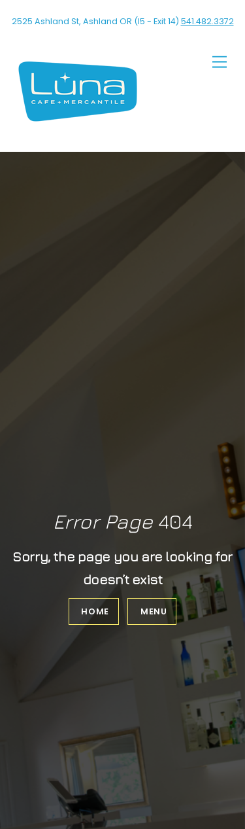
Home (95, 611)
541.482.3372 (207, 21)
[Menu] (219, 62)
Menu (153, 611)
